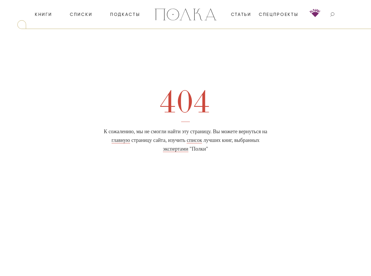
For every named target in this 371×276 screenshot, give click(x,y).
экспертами (175, 149)
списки (81, 14)
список (194, 140)
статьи (241, 14)
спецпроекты (279, 14)
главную (121, 140)
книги (43, 14)
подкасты (125, 14)
